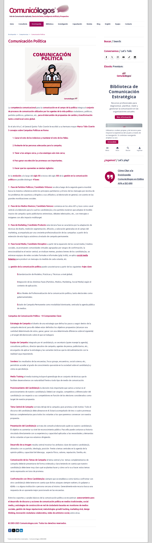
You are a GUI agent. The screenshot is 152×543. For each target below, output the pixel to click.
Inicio (12, 24)
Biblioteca (49, 24)
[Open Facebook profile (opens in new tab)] (106, 57)
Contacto (128, 24)
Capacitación (77, 24)
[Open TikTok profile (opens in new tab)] (129, 57)
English (107, 24)
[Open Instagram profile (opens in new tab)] (118, 57)
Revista (89, 24)
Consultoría (23, 24)
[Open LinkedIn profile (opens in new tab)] (135, 57)
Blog (98, 24)
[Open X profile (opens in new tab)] (112, 57)
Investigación (63, 24)
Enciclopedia (36, 24)
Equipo (117, 24)
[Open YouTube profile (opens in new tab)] (123, 57)
